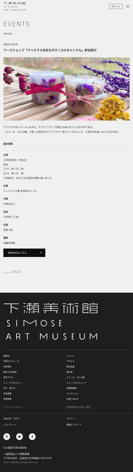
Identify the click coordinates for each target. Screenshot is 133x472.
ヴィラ (69, 419)
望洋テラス (8, 377)
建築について (72, 425)
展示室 (69, 372)
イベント (70, 356)
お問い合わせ (72, 399)
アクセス (70, 361)
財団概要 (7, 393)
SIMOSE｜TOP (10, 419)
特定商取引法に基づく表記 (78, 407)
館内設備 (70, 366)
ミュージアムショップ (76, 383)
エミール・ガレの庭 (75, 377)
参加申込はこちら (25, 252)
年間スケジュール (11, 361)
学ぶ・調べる (9, 388)
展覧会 (6, 356)
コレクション (72, 393)
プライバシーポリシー (13, 407)
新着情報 (7, 399)
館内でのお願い (10, 372)
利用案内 (7, 366)
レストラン (8, 425)
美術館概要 (71, 388)
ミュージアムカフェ (12, 383)
